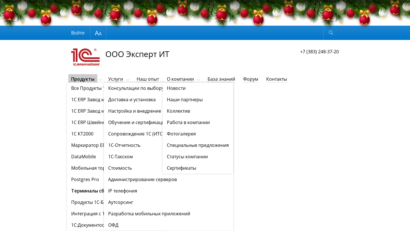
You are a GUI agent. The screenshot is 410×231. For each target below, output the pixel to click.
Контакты (276, 79)
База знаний (221, 79)
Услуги (115, 79)
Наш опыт (148, 79)
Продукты (83, 79)
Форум (250, 79)
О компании (180, 79)
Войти (78, 33)
